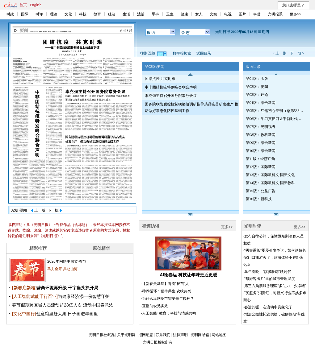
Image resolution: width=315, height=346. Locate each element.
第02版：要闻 (257, 86)
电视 (228, 14)
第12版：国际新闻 (260, 167)
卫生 (170, 14)
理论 (53, 14)
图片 (242, 14)
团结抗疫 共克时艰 (160, 78)
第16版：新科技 (259, 199)
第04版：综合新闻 (260, 103)
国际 (24, 14)
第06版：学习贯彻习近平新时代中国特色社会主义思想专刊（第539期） (275, 119)
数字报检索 (182, 53)
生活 (126, 14)
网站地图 (219, 335)
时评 (39, 14)
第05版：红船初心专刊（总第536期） (275, 111)
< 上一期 (279, 53)
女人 (199, 14)
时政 (10, 14)
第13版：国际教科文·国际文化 (270, 175)
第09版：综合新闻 (260, 143)
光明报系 (275, 14)
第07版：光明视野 (260, 127)
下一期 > (297, 53)
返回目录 (203, 53)
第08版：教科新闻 (260, 135)
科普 (257, 14)
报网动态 (145, 335)
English (35, 5)
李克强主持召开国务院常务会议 (171, 95)
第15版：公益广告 (260, 191)
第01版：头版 (257, 78)
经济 (112, 14)
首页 (23, 5)
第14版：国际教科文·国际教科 (270, 183)
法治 (141, 14)
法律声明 (180, 335)
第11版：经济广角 (260, 159)
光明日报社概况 (102, 335)
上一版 (38, 210)
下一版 (55, 210)
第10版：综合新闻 (260, 151)
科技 (82, 14)
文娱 (213, 14)
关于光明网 (126, 335)
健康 (184, 14)
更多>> (295, 14)
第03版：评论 (257, 95)
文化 (68, 14)
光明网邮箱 (200, 335)
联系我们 (163, 335)
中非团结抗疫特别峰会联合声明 (171, 87)
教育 (97, 14)
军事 (155, 14)
